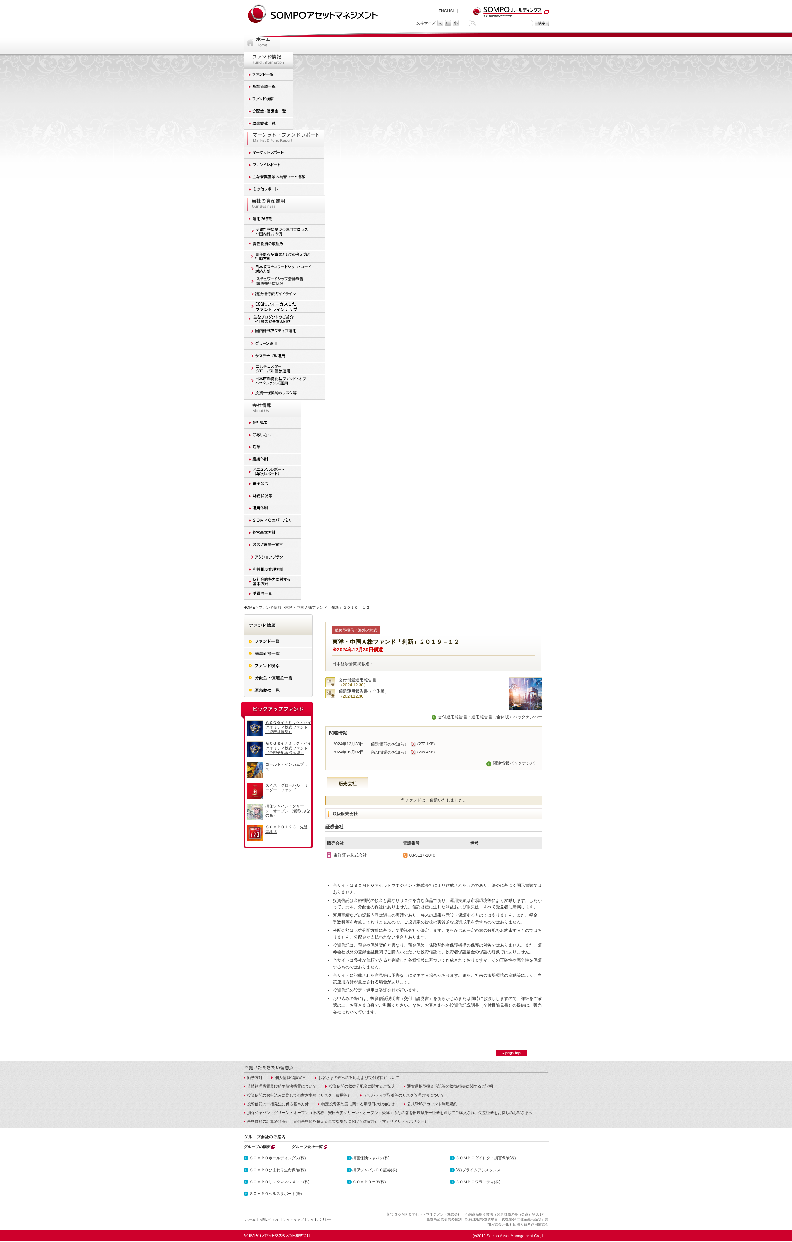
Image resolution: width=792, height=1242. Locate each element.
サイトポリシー (319, 1219)
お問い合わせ (269, 1219)
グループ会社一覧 (307, 1147)
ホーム (250, 1219)
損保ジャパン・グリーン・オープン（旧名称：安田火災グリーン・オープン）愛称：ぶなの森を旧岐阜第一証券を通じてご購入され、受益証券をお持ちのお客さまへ (389, 1113)
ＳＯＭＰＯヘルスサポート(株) (275, 1194)
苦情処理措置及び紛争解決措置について (281, 1086)
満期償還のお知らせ (393, 752)
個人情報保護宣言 (290, 1078)
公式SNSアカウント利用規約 (432, 1104)
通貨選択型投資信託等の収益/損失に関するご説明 (450, 1086)
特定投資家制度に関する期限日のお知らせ (358, 1104)
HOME (249, 607)
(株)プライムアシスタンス (478, 1170)
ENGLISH (447, 11)
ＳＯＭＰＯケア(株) (369, 1182)
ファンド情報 (269, 607)
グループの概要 (257, 1147)
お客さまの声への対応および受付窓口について (358, 1078)
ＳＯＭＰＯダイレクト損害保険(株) (486, 1158)
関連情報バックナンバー (516, 763)
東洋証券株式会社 (350, 855)
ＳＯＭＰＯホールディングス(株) (277, 1158)
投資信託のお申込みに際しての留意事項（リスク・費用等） (299, 1095)
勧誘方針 (255, 1078)
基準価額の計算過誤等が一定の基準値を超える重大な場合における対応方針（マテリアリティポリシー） (337, 1121)
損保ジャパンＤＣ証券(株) (374, 1170)
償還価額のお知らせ (393, 744)
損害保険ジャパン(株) (371, 1158)
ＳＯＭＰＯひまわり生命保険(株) (277, 1170)
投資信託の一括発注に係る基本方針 (278, 1104)
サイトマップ (293, 1219)
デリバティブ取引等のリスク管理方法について (404, 1095)
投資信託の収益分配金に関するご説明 (362, 1086)
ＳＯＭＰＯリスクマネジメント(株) (279, 1182)
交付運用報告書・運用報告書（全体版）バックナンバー (490, 717)
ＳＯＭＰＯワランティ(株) (478, 1182)
